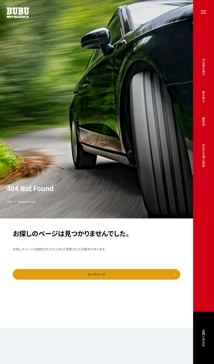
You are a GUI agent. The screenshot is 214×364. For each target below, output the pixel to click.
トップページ (96, 274)
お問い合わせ (203, 339)
